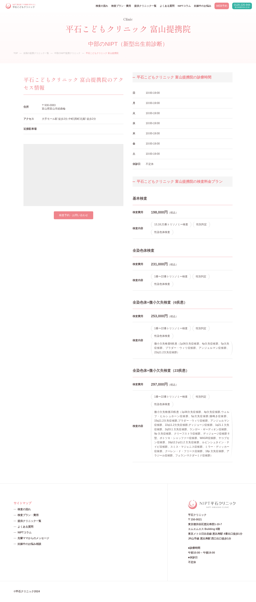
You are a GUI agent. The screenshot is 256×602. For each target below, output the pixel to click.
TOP (15, 53)
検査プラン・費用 (121, 5)
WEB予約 (221, 5)
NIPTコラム (184, 5)
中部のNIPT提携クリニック (67, 53)
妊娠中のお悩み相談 (29, 544)
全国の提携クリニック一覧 (36, 53)
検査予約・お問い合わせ (73, 215)
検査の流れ (102, 5)
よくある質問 (167, 5)
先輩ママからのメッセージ (33, 538)
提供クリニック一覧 (145, 5)
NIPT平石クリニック (20, 6)
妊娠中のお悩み (202, 5)
